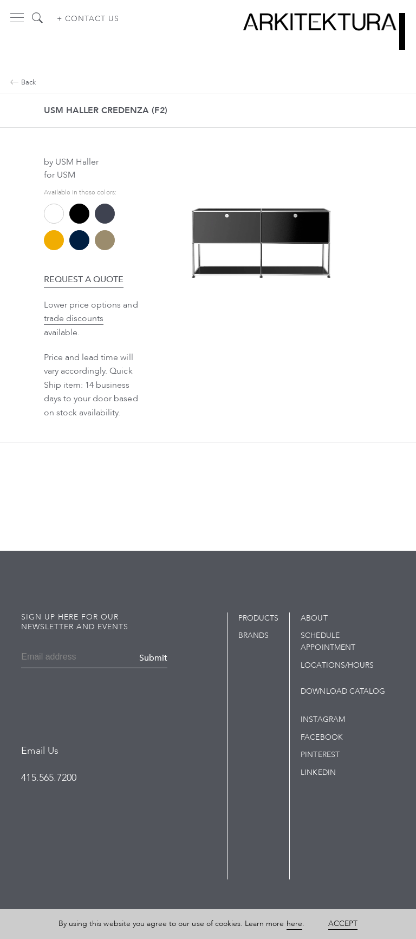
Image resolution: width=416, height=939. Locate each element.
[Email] (53, 658)
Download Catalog (343, 691)
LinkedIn (318, 772)
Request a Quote (84, 279)
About (314, 618)
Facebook (321, 737)
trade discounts (74, 318)
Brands (253, 635)
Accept (343, 923)
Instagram (322, 719)
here (294, 923)
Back (23, 82)
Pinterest (320, 754)
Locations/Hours (337, 665)
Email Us (39, 751)
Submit (153, 658)
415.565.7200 (48, 778)
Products (258, 618)
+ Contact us (88, 19)
